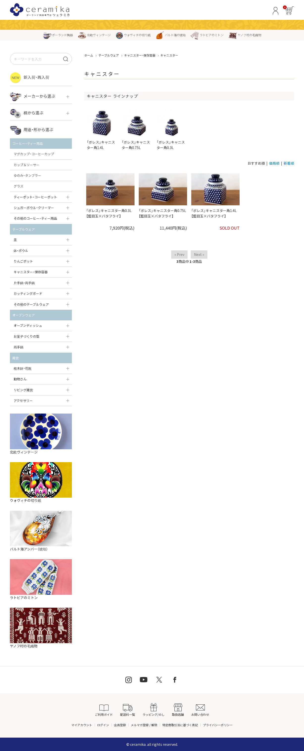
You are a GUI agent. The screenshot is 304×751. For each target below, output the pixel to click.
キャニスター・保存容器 (139, 55)
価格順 (274, 163)
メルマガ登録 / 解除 (144, 725)
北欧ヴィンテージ (94, 35)
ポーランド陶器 (58, 35)
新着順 (289, 163)
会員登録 (120, 725)
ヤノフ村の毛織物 (244, 35)
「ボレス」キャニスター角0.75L (137, 129)
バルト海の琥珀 (171, 35)
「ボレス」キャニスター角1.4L (102, 129)
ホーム (88, 55)
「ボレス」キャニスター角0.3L (172, 129)
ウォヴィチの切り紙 (133, 35)
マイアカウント (81, 725)
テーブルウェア (108, 55)
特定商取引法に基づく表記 (180, 725)
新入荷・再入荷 (29, 77)
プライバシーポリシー (218, 725)
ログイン (103, 725)
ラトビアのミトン (207, 35)
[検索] (66, 58)
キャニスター (169, 55)
